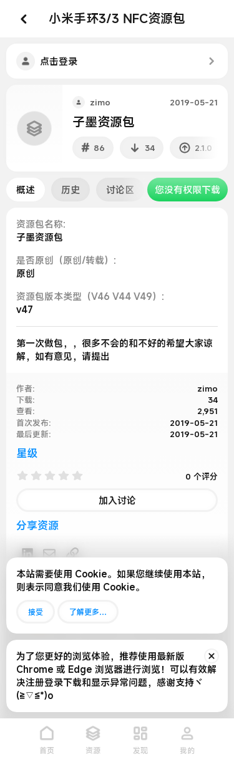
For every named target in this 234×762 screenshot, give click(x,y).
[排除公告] (211, 656)
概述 (25, 189)
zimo (100, 102)
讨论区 (120, 189)
